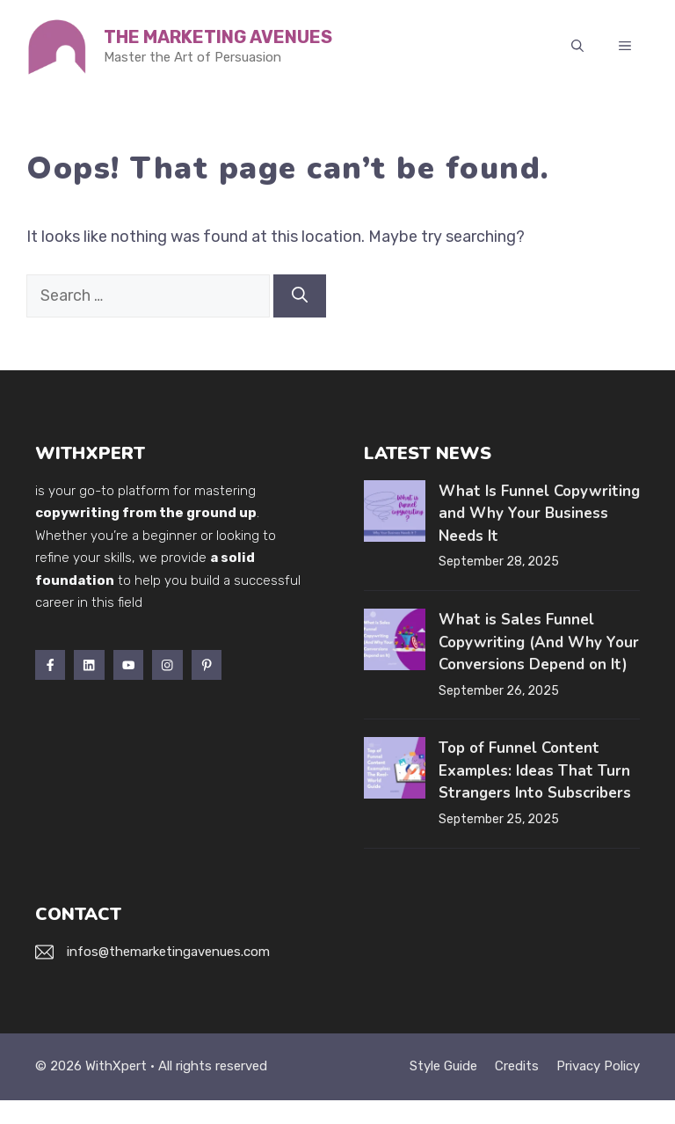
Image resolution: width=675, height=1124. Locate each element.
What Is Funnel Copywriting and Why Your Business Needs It (539, 513)
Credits (517, 1066)
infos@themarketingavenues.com (168, 952)
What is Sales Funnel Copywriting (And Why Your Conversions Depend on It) (539, 642)
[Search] (299, 295)
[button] (577, 46)
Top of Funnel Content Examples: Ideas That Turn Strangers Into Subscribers (535, 770)
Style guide (443, 1066)
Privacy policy (598, 1066)
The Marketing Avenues (218, 36)
